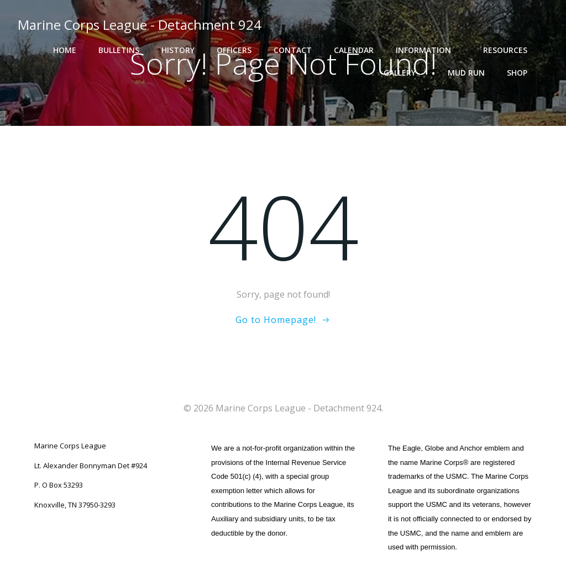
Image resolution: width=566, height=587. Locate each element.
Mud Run (466, 72)
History (178, 50)
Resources (510, 50)
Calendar (354, 50)
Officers (234, 50)
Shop (522, 72)
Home (64, 50)
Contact (293, 50)
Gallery (405, 72)
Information (428, 50)
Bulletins (118, 50)
